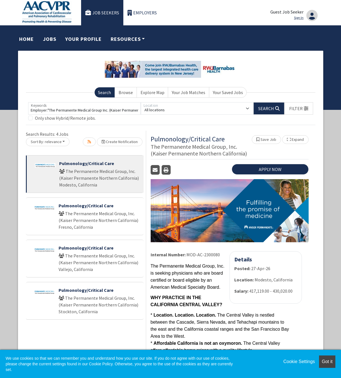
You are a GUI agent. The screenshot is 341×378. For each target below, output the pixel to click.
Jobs (49, 39)
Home (26, 39)
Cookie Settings (299, 361)
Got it (327, 361)
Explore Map (152, 92)
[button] (298, 108)
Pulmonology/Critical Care (86, 163)
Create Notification (120, 141)
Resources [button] (126, 39)
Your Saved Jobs (228, 92)
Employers (142, 12)
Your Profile (83, 39)
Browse (126, 92)
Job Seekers (102, 12)
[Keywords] (84, 108)
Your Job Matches (188, 92)
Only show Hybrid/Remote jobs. (65, 118)
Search (104, 92)
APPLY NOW (270, 169)
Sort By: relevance (46, 141)
